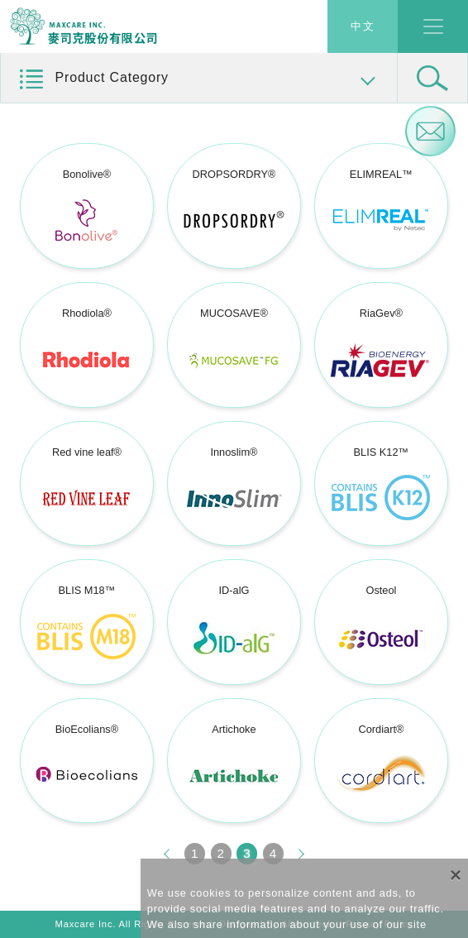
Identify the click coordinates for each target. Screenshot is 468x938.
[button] (199, 78)
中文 (363, 27)
